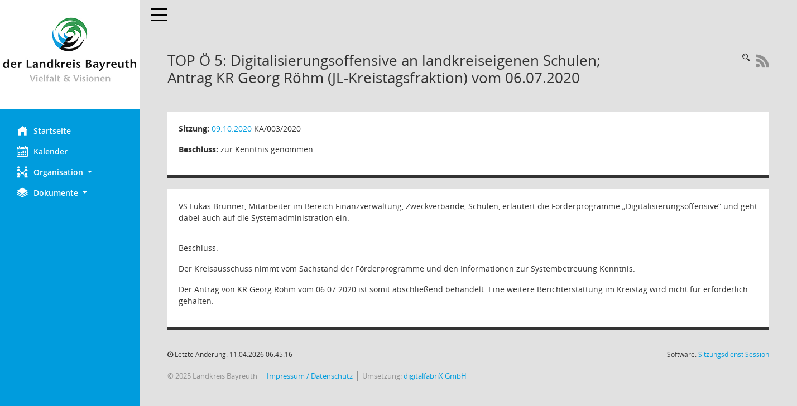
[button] (70, 172)
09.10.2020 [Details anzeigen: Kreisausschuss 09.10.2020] (232, 128)
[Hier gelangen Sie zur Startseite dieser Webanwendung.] (70, 55)
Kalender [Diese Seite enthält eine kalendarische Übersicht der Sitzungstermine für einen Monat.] (42, 151)
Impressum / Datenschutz (310, 376)
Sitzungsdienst (733, 354)
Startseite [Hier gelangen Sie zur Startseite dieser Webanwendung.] (44, 130)
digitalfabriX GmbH (435, 376)
